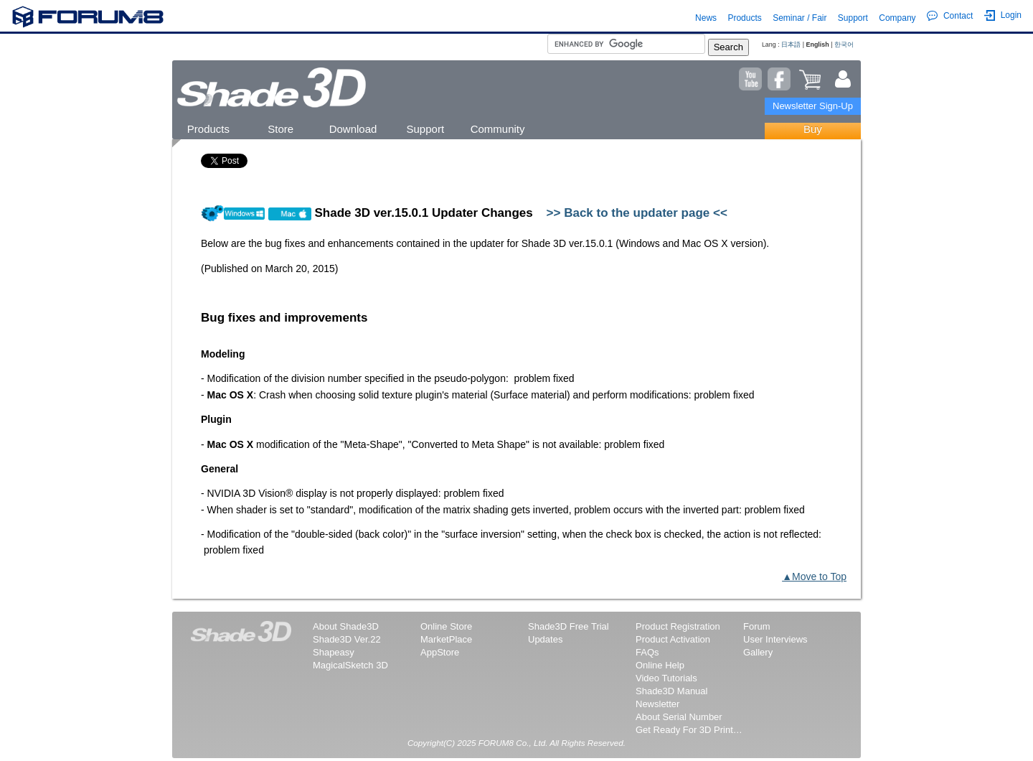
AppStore (439, 652)
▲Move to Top (814, 576)
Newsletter (657, 704)
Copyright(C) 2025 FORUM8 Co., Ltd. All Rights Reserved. (516, 742)
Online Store (446, 626)
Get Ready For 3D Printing (689, 729)
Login (1003, 15)
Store (280, 129)
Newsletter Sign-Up (813, 106)
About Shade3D (346, 626)
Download (353, 129)
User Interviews (775, 639)
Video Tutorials (666, 678)
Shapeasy (333, 652)
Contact (950, 16)
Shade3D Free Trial (568, 626)
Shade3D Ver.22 (347, 639)
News (706, 18)
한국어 (844, 44)
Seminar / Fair (799, 18)
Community (498, 129)
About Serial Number (679, 716)
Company (897, 18)
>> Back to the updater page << (637, 213)
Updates (545, 639)
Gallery (758, 652)
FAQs (647, 652)
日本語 (791, 44)
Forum (756, 626)
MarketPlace (446, 639)
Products (744, 18)
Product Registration (678, 626)
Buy (812, 129)
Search (728, 47)
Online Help (660, 665)
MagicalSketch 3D (350, 665)
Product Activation (673, 639)
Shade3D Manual (671, 691)
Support (853, 18)
